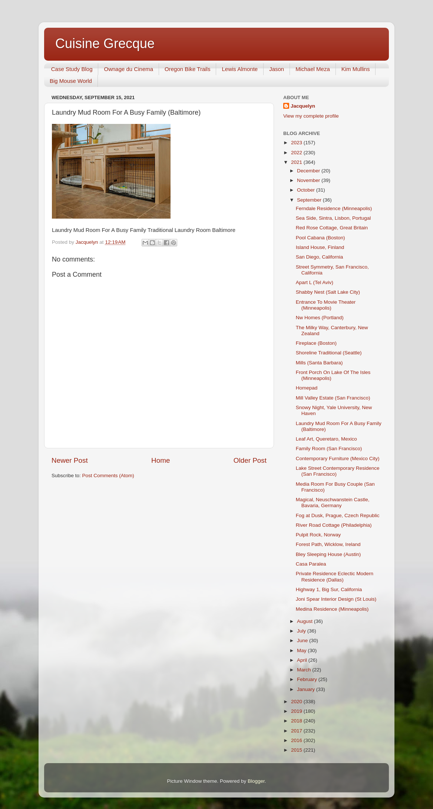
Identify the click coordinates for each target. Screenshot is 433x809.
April (302, 660)
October (306, 190)
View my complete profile (311, 116)
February (307, 679)
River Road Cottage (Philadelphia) (334, 525)
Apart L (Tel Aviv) (314, 282)
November (309, 180)
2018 (297, 721)
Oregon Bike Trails (187, 69)
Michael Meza (312, 69)
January (306, 689)
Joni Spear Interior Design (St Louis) (336, 599)
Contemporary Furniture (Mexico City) (338, 458)
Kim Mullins (355, 69)
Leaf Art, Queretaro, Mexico (326, 439)
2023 (297, 142)
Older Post (250, 460)
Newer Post (70, 460)
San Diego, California (319, 257)
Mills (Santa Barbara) (319, 362)
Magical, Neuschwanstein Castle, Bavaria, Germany (333, 502)
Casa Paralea (311, 564)
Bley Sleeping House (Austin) (328, 554)
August (305, 621)
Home (160, 460)
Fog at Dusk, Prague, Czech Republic (338, 515)
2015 (297, 750)
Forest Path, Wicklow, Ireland (328, 544)
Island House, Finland (320, 247)
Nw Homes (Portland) (320, 317)
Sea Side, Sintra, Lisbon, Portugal (333, 218)
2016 (297, 740)
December (309, 170)
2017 (297, 731)
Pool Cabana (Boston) (320, 237)
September (310, 200)
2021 (297, 162)
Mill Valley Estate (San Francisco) (333, 398)
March (304, 670)
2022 (297, 152)
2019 (297, 711)
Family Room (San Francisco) (329, 448)
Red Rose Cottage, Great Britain (332, 227)
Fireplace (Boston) (316, 343)
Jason (276, 69)
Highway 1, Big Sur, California (329, 589)
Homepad (307, 388)
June (303, 640)
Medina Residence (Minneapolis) (332, 609)
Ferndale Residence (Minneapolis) (334, 208)
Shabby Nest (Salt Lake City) (328, 292)
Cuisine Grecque (105, 43)
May (302, 650)
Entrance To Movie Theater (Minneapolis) (326, 305)
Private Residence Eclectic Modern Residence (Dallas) (334, 576)
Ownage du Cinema (128, 69)
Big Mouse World (71, 81)
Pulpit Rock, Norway (318, 534)
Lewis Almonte (240, 69)
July (302, 631)
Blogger (256, 781)
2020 (297, 701)
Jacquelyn (303, 106)
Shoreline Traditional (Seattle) (329, 352)
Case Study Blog (72, 69)
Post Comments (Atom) (108, 475)
